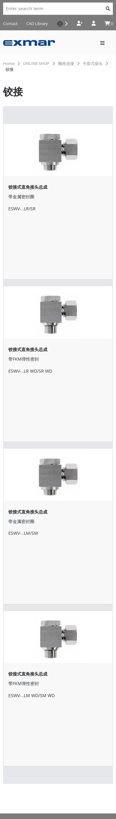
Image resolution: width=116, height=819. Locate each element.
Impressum (15, 783)
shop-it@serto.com (25, 636)
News (9, 730)
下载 (8, 710)
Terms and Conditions (26, 790)
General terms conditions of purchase (42, 798)
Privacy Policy (17, 775)
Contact (10, 23)
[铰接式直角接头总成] (58, 172)
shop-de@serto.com (26, 609)
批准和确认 (15, 720)
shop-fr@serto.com (25, 691)
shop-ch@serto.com (26, 663)
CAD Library (37, 23)
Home (9, 63)
